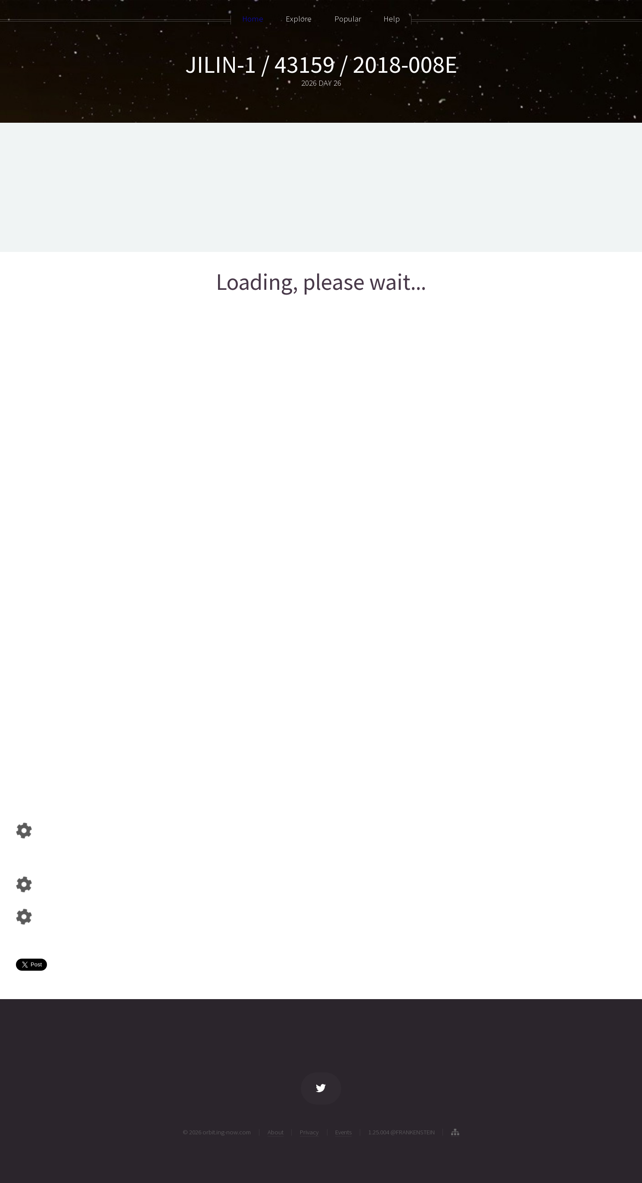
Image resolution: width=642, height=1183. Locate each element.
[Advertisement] (321, 187)
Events (343, 1132)
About (276, 1132)
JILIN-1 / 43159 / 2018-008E (321, 64)
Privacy (309, 1132)
